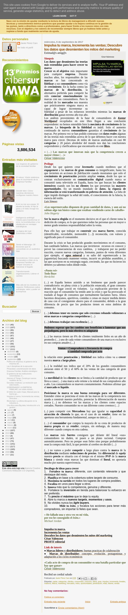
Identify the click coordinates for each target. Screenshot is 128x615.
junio (9, 415)
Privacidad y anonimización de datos (21, 369)
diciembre (11, 352)
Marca (54, 583)
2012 (7, 441)
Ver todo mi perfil (25, 47)
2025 (7, 327)
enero (10, 428)
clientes (71, 581)
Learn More (59, 16)
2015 (7, 433)
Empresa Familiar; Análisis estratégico (22, 371)
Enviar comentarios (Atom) (71, 607)
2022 (7, 335)
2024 (7, 330)
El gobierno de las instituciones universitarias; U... (19, 375)
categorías (62, 581)
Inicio (87, 601)
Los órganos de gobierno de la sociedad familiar (27, 165)
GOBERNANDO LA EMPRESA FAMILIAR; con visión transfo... (20, 388)
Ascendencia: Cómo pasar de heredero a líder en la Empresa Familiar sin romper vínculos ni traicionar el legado (27, 262)
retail (105, 583)
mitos (77, 583)
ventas (117, 583)
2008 (7, 452)
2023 (7, 333)
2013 (7, 438)
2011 (7, 444)
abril (9, 420)
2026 (7, 324)
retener (110, 583)
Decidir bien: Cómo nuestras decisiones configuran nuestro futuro (27, 193)
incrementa (113, 581)
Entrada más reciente (54, 601)
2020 (7, 341)
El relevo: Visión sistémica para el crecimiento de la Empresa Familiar (27, 179)
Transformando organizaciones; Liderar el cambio (27, 273)
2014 (7, 436)
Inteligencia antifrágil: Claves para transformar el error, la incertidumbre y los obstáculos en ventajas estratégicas (28, 222)
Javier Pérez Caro (29, 43)
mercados (71, 583)
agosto (10, 410)
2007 (7, 455)
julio (9, 412)
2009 (7, 449)
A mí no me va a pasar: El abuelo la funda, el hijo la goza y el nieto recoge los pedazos (27, 207)
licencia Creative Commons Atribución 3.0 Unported (21, 469)
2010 (7, 446)
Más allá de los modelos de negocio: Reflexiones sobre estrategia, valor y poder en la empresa (28, 288)
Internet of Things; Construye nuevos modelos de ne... (21, 379)
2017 (7, 349)
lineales (122, 581)
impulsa (106, 581)
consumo (88, 581)
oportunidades (86, 583)
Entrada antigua (118, 601)
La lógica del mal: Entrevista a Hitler (24, 232)
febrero (10, 425)
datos (95, 581)
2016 (7, 430)
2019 (7, 344)
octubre (10, 357)
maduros (47, 583)
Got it (73, 16)
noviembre (12, 354)
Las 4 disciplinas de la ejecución (19, 366)
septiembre (12, 359)
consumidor (79, 581)
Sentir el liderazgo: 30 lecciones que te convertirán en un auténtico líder (28, 247)
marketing (62, 583)
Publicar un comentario (54, 597)
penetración (97, 583)
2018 (7, 346)
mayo (10, 418)
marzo (10, 423)
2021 (7, 338)
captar (55, 581)
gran (100, 581)
